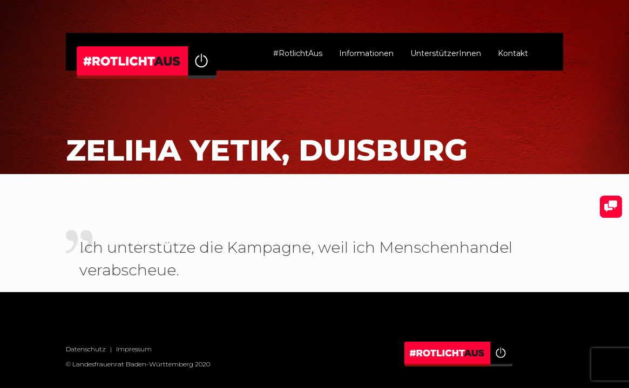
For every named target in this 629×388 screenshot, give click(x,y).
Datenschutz (86, 349)
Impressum (134, 349)
